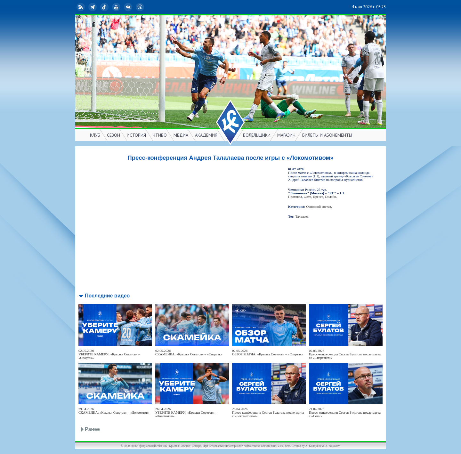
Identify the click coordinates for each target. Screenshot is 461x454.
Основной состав (318, 206)
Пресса (318, 197)
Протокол (295, 197)
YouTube (117, 7)
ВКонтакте (128, 7)
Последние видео (107, 295)
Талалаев (302, 216)
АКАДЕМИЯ (206, 135)
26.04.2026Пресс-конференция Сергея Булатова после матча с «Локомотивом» (268, 412)
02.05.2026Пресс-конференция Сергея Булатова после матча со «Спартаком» (345, 354)
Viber (140, 7)
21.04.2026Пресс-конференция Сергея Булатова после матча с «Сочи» (345, 412)
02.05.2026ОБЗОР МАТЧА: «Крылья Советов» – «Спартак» (267, 352)
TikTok (105, 7)
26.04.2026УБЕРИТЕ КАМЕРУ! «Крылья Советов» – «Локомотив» (186, 412)
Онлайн (330, 197)
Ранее (92, 429)
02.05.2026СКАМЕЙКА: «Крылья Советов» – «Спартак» (188, 352)
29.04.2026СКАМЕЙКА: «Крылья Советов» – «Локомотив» (114, 410)
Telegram (93, 7)
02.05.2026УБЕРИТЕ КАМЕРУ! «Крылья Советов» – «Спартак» (109, 354)
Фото (307, 197)
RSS (81, 7)
